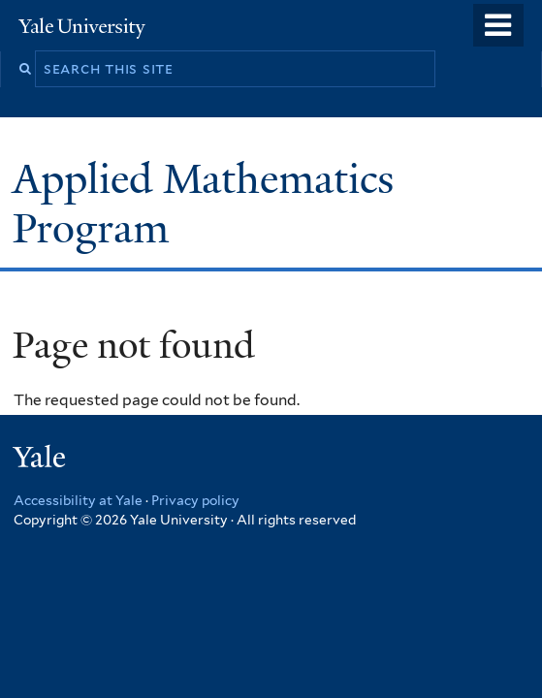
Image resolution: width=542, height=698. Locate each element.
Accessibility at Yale (78, 500)
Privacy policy (195, 500)
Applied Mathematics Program (203, 203)
